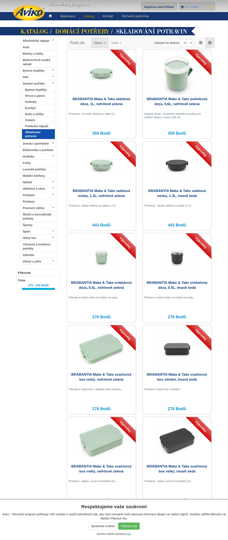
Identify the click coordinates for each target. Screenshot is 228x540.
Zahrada (28, 255)
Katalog (89, 16)
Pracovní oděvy (38, 208)
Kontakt (108, 16)
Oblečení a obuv (38, 188)
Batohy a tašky (33, 53)
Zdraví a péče (38, 261)
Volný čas (38, 238)
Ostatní (30, 120)
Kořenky (31, 101)
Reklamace (67, 16)
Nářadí (38, 182)
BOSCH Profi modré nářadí (37, 62)
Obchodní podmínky (135, 16)
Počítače (38, 195)
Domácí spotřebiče (38, 143)
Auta (26, 47)
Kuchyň (30, 108)
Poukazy (29, 201)
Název (99, 42)
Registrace (150, 7)
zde (129, 534)
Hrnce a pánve (35, 95)
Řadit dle (77, 43)
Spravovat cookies (103, 526)
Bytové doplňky (38, 70)
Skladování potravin (33, 134)
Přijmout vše (129, 526)
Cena (116, 42)
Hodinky (38, 156)
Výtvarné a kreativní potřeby (36, 246)
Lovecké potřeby (34, 169)
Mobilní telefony (34, 175)
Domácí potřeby (82, 31)
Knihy (27, 163)
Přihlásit (169, 7)
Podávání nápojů (36, 126)
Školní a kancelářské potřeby (37, 216)
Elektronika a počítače (38, 150)
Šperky (28, 225)
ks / (192, 7)
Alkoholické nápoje (38, 40)
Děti (38, 77)
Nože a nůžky (34, 114)
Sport (38, 231)
